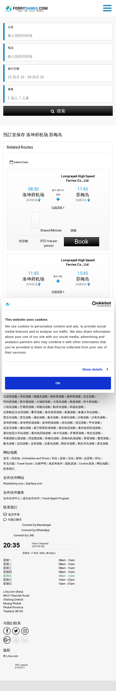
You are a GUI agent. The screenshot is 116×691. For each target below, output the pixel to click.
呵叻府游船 (10, 401)
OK (58, 383)
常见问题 (9, 463)
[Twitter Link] (16, 631)
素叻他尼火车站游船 (16, 433)
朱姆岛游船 (68, 417)
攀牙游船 (37, 412)
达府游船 (36, 443)
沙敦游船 (83, 417)
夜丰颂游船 (27, 401)
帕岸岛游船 (60, 407)
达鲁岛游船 (51, 443)
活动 (70, 458)
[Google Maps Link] (7, 640)
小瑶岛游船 (10, 407)
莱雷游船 (89, 438)
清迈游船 (81, 422)
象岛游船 (9, 443)
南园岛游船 (41, 396)
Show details (92, 369)
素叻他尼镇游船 (41, 433)
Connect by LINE (18, 535)
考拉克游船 (94, 433)
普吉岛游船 (10, 417)
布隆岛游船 (43, 407)
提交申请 (11, 514)
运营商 (88, 458)
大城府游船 (43, 401)
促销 (62, 458)
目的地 (15, 458)
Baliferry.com (34, 483)
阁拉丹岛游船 (86, 443)
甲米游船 (94, 422)
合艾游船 (89, 396)
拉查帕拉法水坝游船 (16, 412)
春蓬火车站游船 (88, 412)
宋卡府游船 (90, 401)
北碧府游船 (10, 396)
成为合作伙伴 (31, 498)
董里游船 (103, 438)
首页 (6, 458)
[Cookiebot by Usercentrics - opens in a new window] (92, 304)
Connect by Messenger (27, 525)
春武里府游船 (53, 412)
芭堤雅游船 (35, 438)
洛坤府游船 (10, 422)
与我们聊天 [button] (12, 519)
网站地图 (102, 463)
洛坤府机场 (33, 194)
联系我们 (9, 468)
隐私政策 (71, 463)
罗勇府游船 (77, 433)
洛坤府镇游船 (50, 422)
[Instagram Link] (25, 631)
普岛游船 (25, 417)
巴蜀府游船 (27, 407)
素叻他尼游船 (67, 427)
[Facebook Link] (7, 631)
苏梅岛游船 (52, 438)
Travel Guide (24, 463)
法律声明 (40, 463)
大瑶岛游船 (60, 401)
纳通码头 (83, 200)
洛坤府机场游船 (30, 422)
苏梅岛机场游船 (71, 438)
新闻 (79, 458)
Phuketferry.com (13, 483)
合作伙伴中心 (11, 498)
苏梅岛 (82, 194)
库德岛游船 (77, 407)
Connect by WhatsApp (26, 530)
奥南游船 (75, 401)
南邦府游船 (74, 396)
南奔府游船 (57, 396)
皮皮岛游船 (10, 427)
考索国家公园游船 (14, 438)
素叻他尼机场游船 (89, 427)
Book (81, 241)
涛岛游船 (67, 422)
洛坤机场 (33, 200)
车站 (54, 458)
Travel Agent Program (55, 498)
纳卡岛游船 (60, 433)
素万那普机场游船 (45, 427)
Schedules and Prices (35, 458)
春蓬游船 (70, 412)
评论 (98, 458)
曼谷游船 (53, 417)
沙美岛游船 (98, 417)
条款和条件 (56, 463)
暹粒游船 (39, 417)
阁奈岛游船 (68, 443)
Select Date (19, 162)
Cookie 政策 (86, 463)
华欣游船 (25, 396)
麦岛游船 (102, 443)
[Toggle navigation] (108, 7)
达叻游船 (22, 443)
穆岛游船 (25, 427)
